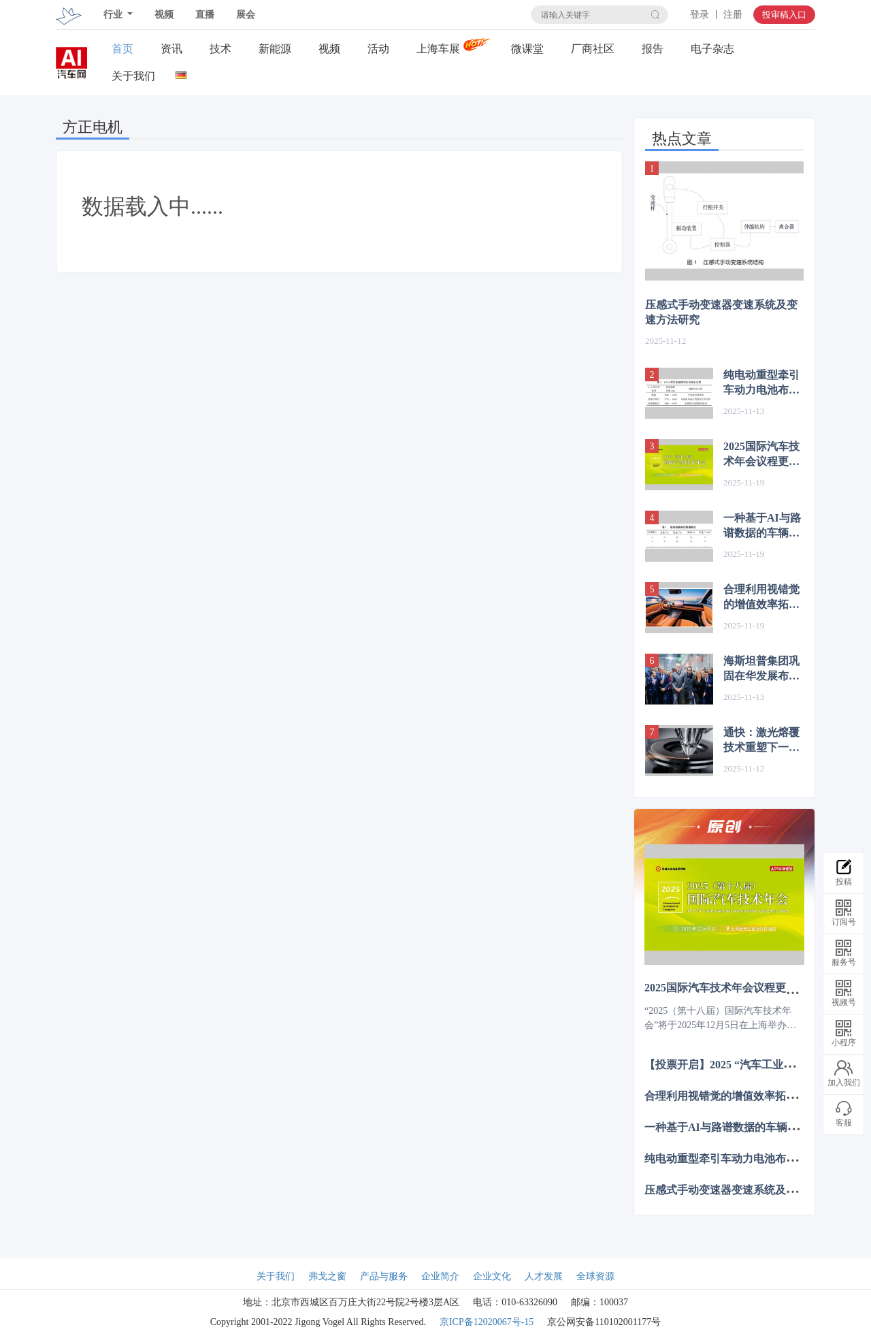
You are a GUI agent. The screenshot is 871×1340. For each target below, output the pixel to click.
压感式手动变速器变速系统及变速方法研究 (721, 312)
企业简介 (440, 1276)
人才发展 (544, 1276)
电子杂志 (712, 48)
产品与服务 (384, 1276)
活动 (378, 48)
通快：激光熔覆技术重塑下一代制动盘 (761, 741)
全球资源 (595, 1276)
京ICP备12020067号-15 (486, 1322)
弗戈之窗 (327, 1276)
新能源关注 (275, 49)
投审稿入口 (784, 15)
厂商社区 (592, 48)
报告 (652, 48)
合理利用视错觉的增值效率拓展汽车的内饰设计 (761, 598)
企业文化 (492, 1276)
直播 (204, 15)
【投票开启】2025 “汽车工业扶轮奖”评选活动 (754, 1064)
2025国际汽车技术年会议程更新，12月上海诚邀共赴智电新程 (761, 455)
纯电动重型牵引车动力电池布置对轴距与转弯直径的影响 (761, 383)
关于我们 (133, 76)
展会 (245, 15)
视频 (164, 15)
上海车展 (438, 48)
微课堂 (527, 48)
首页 (122, 48)
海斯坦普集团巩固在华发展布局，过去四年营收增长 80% (761, 669)
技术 (220, 48)
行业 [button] (114, 15)
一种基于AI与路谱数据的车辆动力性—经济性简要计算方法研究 (762, 526)
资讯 (171, 48)
